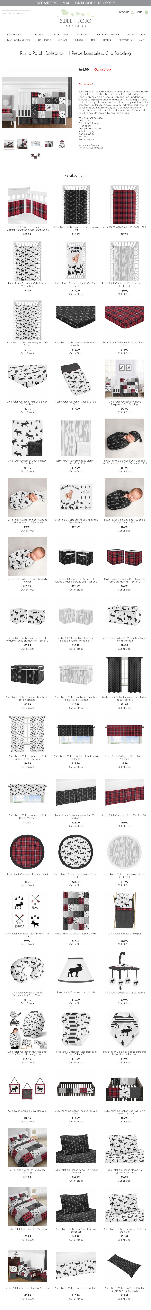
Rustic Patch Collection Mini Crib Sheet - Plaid (124, 343)
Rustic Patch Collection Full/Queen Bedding (27, 1171)
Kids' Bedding (82, 34)
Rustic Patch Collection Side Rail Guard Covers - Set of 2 (124, 1112)
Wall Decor (44, 40)
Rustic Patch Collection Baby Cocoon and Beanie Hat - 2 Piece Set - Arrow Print (124, 462)
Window (79, 40)
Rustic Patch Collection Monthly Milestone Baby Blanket (76, 521)
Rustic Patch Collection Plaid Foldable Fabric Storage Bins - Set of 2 (124, 580)
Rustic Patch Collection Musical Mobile (124, 992)
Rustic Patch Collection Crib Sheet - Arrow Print (76, 228)
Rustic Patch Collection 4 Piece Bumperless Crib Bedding (124, 403)
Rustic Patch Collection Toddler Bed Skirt (76, 1288)
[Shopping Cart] (146, 12)
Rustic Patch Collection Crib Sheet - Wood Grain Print (124, 284)
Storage (62, 40)
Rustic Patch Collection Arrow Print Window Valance (76, 757)
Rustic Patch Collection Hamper (124, 933)
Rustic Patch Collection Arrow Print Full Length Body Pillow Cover (125, 1289)
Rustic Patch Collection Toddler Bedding (27, 1288)
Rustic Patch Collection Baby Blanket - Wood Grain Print (76, 462)
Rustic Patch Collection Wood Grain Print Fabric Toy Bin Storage (76, 698)
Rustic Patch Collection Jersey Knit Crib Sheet (27, 343)
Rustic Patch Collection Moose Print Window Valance (27, 816)
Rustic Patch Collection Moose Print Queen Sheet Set (124, 1171)
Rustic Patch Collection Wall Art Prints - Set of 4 (27, 935)
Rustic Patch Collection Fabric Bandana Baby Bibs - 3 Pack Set (124, 1053)
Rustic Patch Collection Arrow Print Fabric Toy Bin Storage (27, 698)
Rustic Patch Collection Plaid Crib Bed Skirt (124, 815)
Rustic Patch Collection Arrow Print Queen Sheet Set (76, 1171)
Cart (140, 12)
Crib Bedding (36, 34)
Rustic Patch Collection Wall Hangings (27, 1111)
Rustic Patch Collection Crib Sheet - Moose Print (27, 284)
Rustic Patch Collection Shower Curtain (75, 933)
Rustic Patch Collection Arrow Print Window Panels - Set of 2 (124, 698)
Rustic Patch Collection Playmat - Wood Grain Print (124, 875)
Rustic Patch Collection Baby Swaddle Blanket (27, 580)
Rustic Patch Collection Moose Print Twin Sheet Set (124, 1230)
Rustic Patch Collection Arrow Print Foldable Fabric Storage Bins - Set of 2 (76, 580)
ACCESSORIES (125, 40)
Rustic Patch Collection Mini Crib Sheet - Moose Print (27, 403)
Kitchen (107, 40)
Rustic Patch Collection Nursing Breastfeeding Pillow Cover (27, 994)
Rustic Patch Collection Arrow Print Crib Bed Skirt (75, 816)
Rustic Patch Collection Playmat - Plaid (27, 874)
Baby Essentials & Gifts (18, 40)
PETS (93, 40)
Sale (141, 40)
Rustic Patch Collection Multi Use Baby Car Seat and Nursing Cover (27, 1053)
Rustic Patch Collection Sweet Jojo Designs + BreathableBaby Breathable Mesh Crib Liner (27, 228)
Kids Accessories (136, 34)
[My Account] (132, 12)
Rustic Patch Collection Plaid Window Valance (124, 757)
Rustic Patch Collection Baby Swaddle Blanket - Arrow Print (124, 521)
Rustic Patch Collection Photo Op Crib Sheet (75, 284)
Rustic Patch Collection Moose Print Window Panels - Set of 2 (27, 757)
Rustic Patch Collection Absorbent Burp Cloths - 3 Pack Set (76, 1053)
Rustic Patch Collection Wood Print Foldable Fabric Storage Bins (76, 639)
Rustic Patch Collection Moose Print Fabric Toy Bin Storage (124, 639)
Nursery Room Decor (107, 34)
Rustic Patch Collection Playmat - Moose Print (75, 875)
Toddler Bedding (59, 34)
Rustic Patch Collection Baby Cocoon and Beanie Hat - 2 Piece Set (27, 521)
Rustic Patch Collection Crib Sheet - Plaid (125, 226)
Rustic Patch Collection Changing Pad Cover (76, 403)
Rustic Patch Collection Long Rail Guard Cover (76, 1112)
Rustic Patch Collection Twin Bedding (27, 1229)
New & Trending (14, 34)
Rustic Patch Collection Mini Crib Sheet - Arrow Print (76, 343)
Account (124, 12)
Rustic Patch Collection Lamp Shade (76, 992)
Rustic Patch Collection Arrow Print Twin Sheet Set (76, 1230)
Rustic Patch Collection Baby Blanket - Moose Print (27, 462)
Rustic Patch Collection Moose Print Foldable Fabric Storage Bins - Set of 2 (27, 639)
